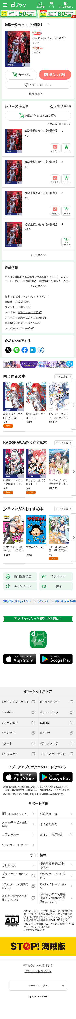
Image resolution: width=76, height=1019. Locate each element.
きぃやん (47, 38)
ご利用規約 (9, 865)
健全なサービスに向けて (53, 875)
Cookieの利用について (53, 886)
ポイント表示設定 (51, 834)
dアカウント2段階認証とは (15, 886)
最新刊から (65, 124)
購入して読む (57, 74)
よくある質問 (48, 824)
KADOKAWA (22, 301)
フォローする (64, 38)
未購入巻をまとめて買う (41, 115)
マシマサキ (42, 296)
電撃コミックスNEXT (30, 312)
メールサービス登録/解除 (15, 824)
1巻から (52, 124)
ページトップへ (38, 985)
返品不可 (36, 52)
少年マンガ (24, 307)
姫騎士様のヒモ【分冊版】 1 (44, 130)
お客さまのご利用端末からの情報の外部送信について (53, 898)
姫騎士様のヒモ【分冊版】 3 (44, 193)
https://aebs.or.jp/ (35, 930)
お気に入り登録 (62, 106)
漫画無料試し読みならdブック (17, 601)
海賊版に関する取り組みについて (15, 897)
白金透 (36, 38)
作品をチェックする (40, 84)
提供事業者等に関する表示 (53, 865)
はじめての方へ (14, 814)
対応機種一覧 (48, 813)
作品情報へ (36, 93)
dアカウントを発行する (38, 965)
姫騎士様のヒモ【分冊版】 (32, 317)
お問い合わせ (10, 834)
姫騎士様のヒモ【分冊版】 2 (44, 161)
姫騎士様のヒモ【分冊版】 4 (44, 224)
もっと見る (62, 376)
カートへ (24, 74)
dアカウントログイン (15, 845)
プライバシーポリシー (15, 875)
